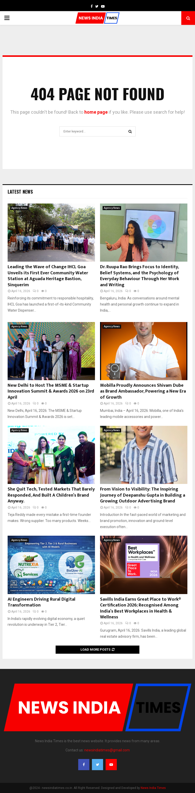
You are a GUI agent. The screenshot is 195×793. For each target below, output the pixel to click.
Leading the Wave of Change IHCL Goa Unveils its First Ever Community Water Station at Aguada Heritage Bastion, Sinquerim (48, 276)
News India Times (153, 788)
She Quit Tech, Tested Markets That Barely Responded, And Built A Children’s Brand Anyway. (51, 495)
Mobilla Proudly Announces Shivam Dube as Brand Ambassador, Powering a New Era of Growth (143, 391)
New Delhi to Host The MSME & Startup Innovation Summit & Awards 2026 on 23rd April (51, 391)
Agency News (19, 208)
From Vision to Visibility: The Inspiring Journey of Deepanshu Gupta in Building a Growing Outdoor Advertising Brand (142, 495)
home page (96, 112)
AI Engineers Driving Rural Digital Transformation (41, 602)
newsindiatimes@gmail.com (107, 750)
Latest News (20, 191)
